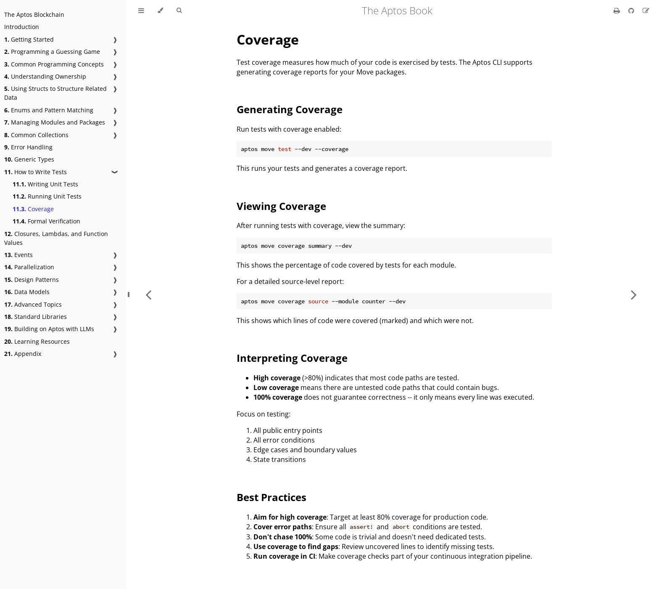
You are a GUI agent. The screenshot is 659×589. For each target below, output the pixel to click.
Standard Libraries (35, 317)
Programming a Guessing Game (52, 52)
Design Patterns (31, 280)
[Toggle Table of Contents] (141, 10)
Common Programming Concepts (54, 64)
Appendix (22, 354)
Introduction (21, 27)
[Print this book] (617, 10)
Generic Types (29, 159)
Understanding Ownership (45, 76)
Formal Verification (46, 221)
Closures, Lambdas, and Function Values (56, 238)
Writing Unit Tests (45, 184)
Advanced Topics (33, 304)
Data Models (27, 292)
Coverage (33, 209)
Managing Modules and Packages (54, 122)
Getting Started (29, 39)
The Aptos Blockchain (34, 15)
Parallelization (29, 267)
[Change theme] (160, 10)
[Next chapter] (634, 294)
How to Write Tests (35, 172)
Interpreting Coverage (292, 358)
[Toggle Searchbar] (179, 10)
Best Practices (271, 497)
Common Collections (36, 135)
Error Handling (28, 147)
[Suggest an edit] (646, 10)
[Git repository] (632, 10)
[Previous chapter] (148, 294)
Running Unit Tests (47, 196)
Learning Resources (37, 341)
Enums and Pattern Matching (48, 110)
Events (18, 255)
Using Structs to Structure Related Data (55, 93)
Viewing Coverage (281, 206)
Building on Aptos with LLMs (49, 329)
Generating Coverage (290, 109)
